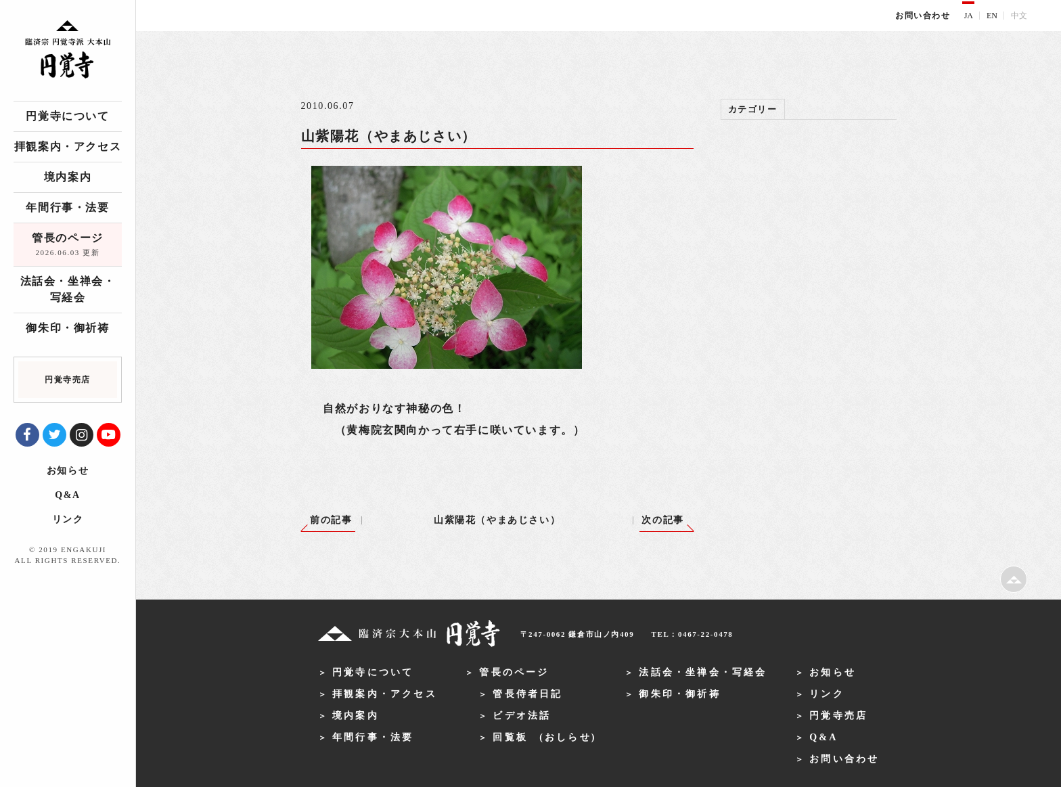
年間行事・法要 (67, 207)
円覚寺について (67, 116)
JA (968, 15)
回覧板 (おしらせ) (544, 737)
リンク (68, 519)
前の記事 (331, 520)
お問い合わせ (923, 15)
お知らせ (68, 471)
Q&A (67, 495)
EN (992, 15)
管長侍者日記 (527, 694)
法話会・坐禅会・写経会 (68, 289)
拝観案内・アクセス (67, 146)
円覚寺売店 (838, 716)
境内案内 (67, 177)
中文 (1019, 15)
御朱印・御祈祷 (67, 328)
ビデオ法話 (522, 716)
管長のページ (68, 245)
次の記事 (662, 520)
